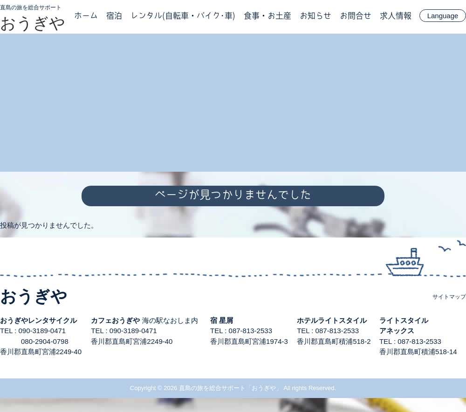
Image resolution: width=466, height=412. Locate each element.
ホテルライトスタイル (332, 320)
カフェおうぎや (115, 320)
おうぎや (32, 23)
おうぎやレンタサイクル (38, 320)
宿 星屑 (221, 320)
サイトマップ (449, 296)
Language (443, 16)
